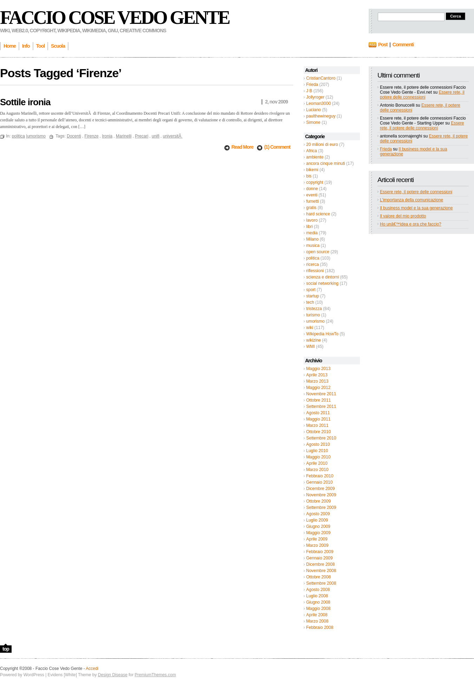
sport (311, 289)
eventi (311, 195)
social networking (322, 283)
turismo (313, 315)
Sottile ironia (25, 102)
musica (313, 245)
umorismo (315, 321)
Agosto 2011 (318, 412)
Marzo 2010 (317, 469)
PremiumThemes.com (155, 674)
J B (309, 90)
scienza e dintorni (322, 277)
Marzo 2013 (317, 381)
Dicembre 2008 (320, 564)
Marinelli (124, 136)
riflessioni (315, 270)
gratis (311, 207)
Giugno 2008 (318, 602)
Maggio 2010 (318, 457)
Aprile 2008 (317, 614)
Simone (313, 122)
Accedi (92, 668)
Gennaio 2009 (319, 558)
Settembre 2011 (321, 406)
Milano (312, 239)
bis (308, 176)
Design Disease (112, 674)
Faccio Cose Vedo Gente (114, 17)
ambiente (314, 157)
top (5, 649)
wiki (309, 327)
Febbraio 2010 (319, 476)
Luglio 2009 (317, 520)
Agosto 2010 (318, 444)
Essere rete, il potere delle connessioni (422, 95)
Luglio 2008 (317, 595)
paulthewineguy (320, 116)
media (312, 232)
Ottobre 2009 (318, 501)
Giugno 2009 (318, 526)
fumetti (312, 201)
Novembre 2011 (321, 393)
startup (312, 296)
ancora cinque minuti (325, 163)
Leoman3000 (318, 103)
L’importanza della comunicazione (411, 199)
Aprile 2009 (317, 539)
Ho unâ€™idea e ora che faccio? (410, 224)
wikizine (313, 340)
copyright (314, 182)
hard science (318, 213)
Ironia (107, 136)
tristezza (314, 308)
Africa (311, 150)
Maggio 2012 (318, 387)
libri (309, 226)
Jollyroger (315, 97)
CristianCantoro (320, 78)
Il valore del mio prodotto (403, 216)
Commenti (403, 44)
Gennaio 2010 (319, 482)
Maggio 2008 (318, 608)
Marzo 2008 (317, 621)
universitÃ (173, 136)
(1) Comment (277, 147)
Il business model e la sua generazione (416, 208)
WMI (310, 346)
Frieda (312, 84)
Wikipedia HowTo (322, 333)
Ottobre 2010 (318, 431)
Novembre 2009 (321, 494)
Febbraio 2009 (319, 551)
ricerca (312, 264)
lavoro (312, 220)
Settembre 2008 (321, 583)
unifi (155, 136)
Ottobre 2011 (318, 400)
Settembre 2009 (321, 507)
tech (310, 302)
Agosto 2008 (318, 589)
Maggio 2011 (318, 419)
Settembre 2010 (321, 438)
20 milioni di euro (322, 144)
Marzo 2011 (317, 425)
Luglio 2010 (317, 450)
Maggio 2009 (318, 532)
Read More (242, 147)
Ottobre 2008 (318, 577)
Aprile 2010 (317, 463)
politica (312, 258)
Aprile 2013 (317, 374)
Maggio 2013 (318, 368)
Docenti (74, 136)
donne (312, 188)
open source (317, 251)
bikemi (312, 169)
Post (382, 44)
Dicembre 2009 (320, 488)
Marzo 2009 (317, 545)
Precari (141, 136)
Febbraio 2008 (319, 627)
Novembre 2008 (321, 570)
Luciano (313, 109)
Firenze (92, 136)
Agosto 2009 (318, 513)
